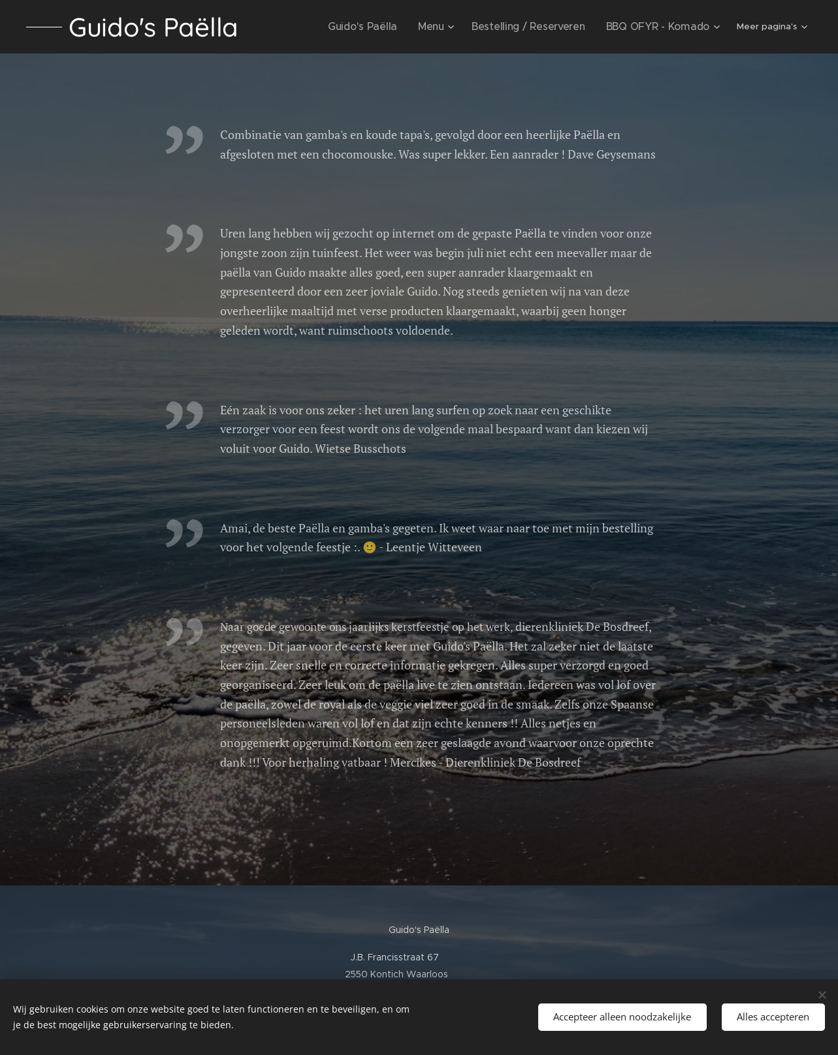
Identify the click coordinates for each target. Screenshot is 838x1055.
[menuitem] (314, 26)
